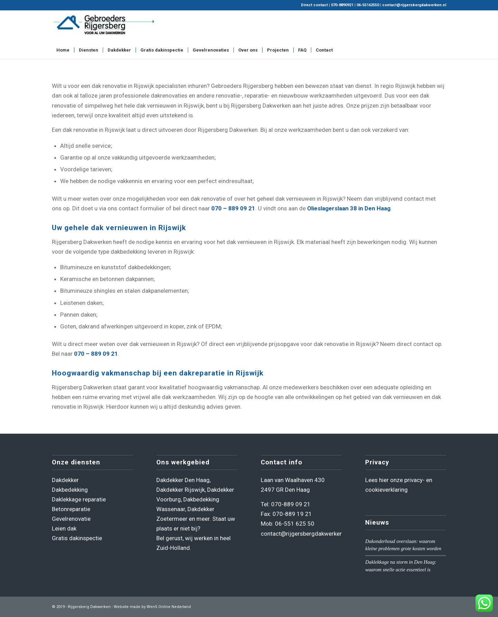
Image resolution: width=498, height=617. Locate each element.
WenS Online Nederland (169, 607)
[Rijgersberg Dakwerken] (104, 26)
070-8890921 (342, 5)
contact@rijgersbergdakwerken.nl (414, 5)
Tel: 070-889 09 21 (286, 504)
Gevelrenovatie (71, 518)
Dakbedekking (70, 489)
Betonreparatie (71, 509)
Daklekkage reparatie (79, 499)
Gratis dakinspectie (77, 538)
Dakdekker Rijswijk (180, 489)
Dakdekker (65, 480)
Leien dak (64, 528)
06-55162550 (368, 5)
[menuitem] (63, 50)
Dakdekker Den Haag (183, 480)
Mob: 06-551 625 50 (287, 523)
